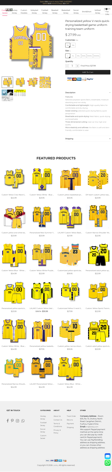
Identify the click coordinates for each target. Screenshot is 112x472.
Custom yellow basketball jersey (70, 195)
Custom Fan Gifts (107, 11)
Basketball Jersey (66, 11)
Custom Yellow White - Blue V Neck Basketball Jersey (14, 346)
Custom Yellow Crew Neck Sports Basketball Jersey (14, 195)
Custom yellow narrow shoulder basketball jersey (70, 346)
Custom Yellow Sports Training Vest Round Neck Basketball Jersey (98, 309)
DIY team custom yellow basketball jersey (98, 195)
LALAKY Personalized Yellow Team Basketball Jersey (42, 384)
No (68, 45)
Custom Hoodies (24, 11)
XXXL (84, 56)
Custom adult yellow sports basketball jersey (98, 346)
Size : (68, 51)
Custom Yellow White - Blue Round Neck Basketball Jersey (42, 195)
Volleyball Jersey (34, 11)
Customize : (71, 40)
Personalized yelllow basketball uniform (42, 346)
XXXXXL (97, 56)
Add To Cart (87, 72)
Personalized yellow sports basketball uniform (14, 309)
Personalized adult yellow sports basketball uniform (98, 271)
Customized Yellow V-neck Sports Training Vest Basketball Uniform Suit (70, 309)
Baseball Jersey (54, 11)
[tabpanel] (30, 46)
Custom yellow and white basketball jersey (14, 233)
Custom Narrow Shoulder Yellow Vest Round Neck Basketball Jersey (98, 233)
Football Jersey (44, 11)
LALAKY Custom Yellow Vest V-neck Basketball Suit (42, 309)
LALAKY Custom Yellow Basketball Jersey (70, 233)
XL (73, 56)
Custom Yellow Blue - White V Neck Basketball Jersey (14, 271)
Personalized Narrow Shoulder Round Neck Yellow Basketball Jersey (14, 384)
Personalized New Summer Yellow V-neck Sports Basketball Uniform (42, 233)
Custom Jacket (5, 11)
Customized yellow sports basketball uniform (70, 271)
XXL (78, 56)
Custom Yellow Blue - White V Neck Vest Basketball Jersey (70, 384)
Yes (73, 45)
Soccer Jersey (76, 11)
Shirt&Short (86, 12)
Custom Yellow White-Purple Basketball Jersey (42, 271)
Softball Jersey (98, 11)
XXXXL (89, 56)
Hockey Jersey (14, 11)
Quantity (69, 61)
